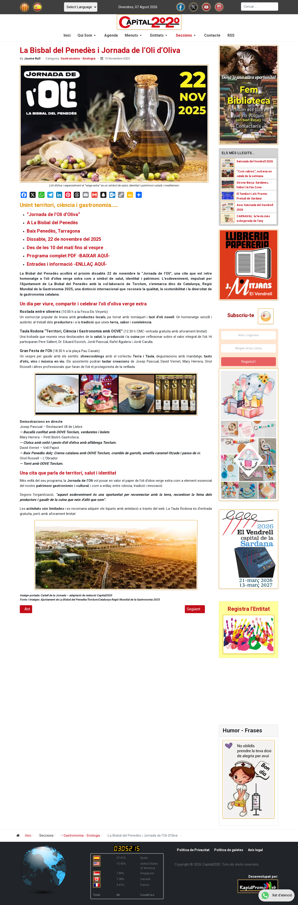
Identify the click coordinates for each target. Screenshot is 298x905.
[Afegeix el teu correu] (248, 348)
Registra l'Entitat (248, 609)
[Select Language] (80, 7)
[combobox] (259, 6)
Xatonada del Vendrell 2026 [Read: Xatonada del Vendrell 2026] (255, 161)
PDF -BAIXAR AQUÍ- (89, 256)
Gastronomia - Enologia (78, 58)
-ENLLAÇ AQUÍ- (90, 264)
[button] (87, 35)
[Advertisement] (248, 690)
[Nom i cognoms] (248, 335)
